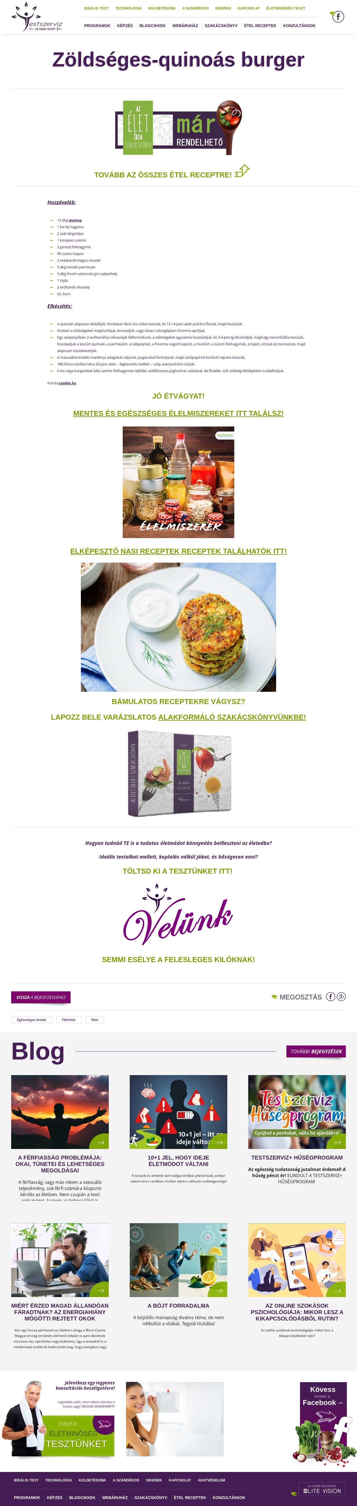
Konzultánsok (299, 25)
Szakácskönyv (221, 25)
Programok (97, 25)
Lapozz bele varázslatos (104, 717)
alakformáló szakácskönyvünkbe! (232, 717)
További (316, 1051)
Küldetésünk (162, 8)
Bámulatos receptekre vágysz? (178, 701)
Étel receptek (260, 25)
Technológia (128, 8)
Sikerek (223, 8)
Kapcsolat (249, 8)
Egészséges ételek (31, 1019)
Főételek (69, 1019)
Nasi (94, 1019)
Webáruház (185, 25)
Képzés (125, 25)
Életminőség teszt (285, 8)
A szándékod (195, 8)
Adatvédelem (211, 1480)
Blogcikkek (152, 25)
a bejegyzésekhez (41, 997)
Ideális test (96, 8)
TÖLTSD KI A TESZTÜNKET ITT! (177, 871)
